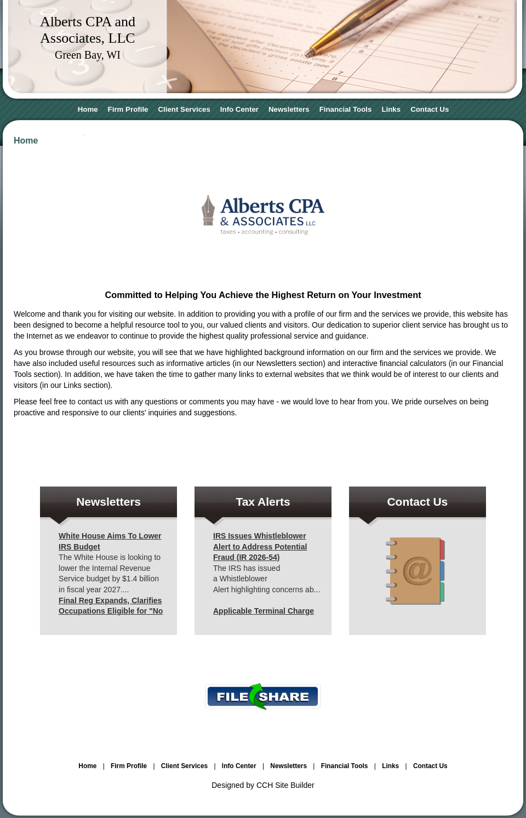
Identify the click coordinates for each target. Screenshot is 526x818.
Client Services (184, 109)
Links (391, 109)
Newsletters (289, 109)
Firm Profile (128, 109)
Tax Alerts (263, 501)
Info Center (239, 109)
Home (88, 109)
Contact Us (429, 109)
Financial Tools (345, 109)
